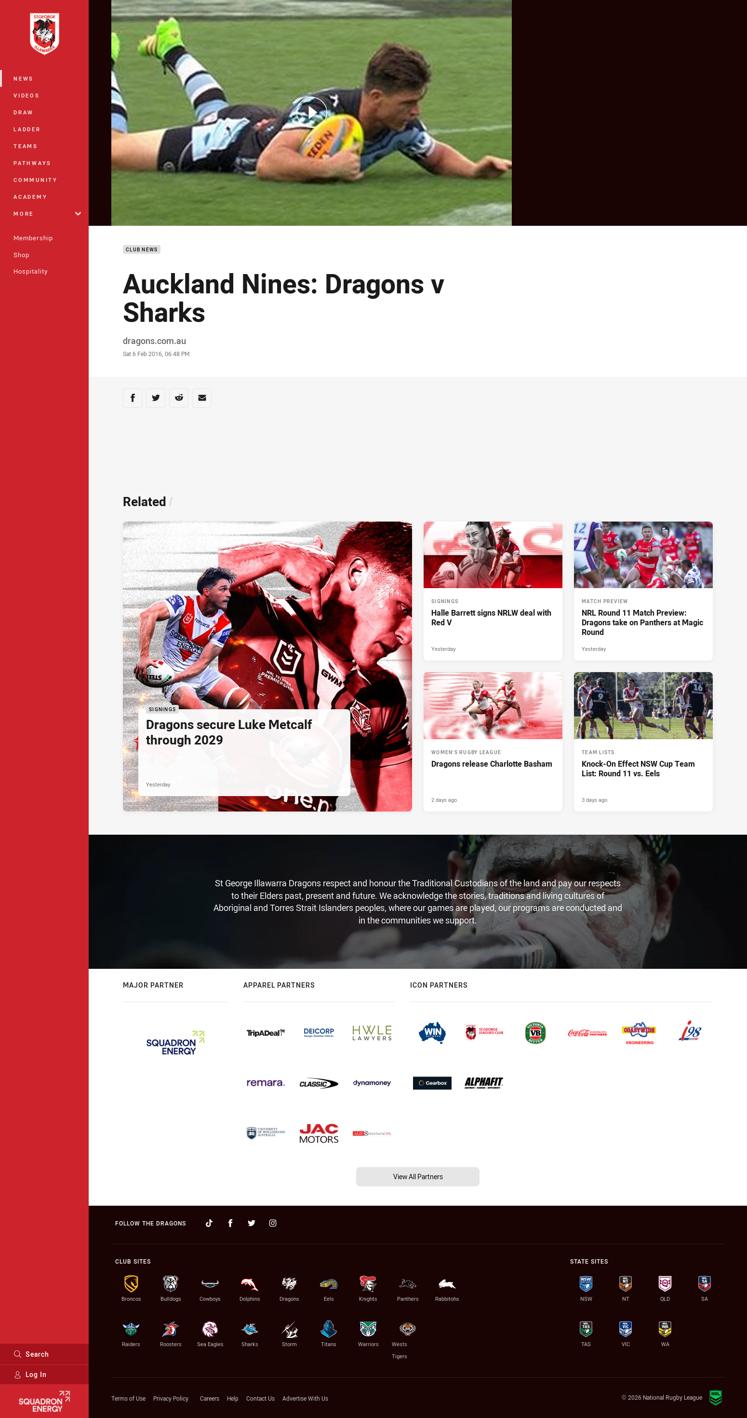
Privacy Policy (170, 1398)
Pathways (32, 162)
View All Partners (418, 1176)
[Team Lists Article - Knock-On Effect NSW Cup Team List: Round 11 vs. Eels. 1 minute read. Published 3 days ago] (643, 741)
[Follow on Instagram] (273, 1223)
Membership (33, 238)
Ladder (27, 129)
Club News (142, 250)
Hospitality (30, 271)
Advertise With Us (305, 1398)
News (23, 78)
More (47, 213)
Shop (21, 254)
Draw (23, 112)
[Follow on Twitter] (251, 1223)
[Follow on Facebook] (230, 1223)
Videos (26, 95)
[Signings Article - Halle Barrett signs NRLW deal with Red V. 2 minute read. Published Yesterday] (493, 591)
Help (233, 1398)
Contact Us (260, 1398)
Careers (209, 1398)
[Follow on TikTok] (209, 1223)
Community (35, 179)
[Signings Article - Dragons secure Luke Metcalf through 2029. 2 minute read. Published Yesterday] (267, 667)
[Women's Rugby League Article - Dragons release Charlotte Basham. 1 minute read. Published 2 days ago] (493, 741)
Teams (25, 146)
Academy (30, 196)
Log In (30, 1374)
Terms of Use (128, 1398)
